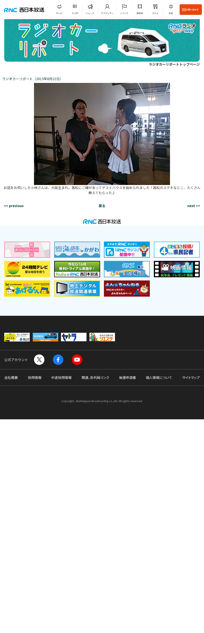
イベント (124, 13)
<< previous (14, 205)
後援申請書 (127, 377)
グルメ (155, 13)
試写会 (140, 13)
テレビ (59, 13)
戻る (102, 205)
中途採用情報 (61, 377)
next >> (193, 205)
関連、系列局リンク (95, 377)
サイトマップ (191, 377)
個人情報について (159, 377)
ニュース (90, 13)
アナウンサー (107, 13)
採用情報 (34, 377)
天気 (171, 13)
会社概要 (11, 377)
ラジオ (75, 13)
